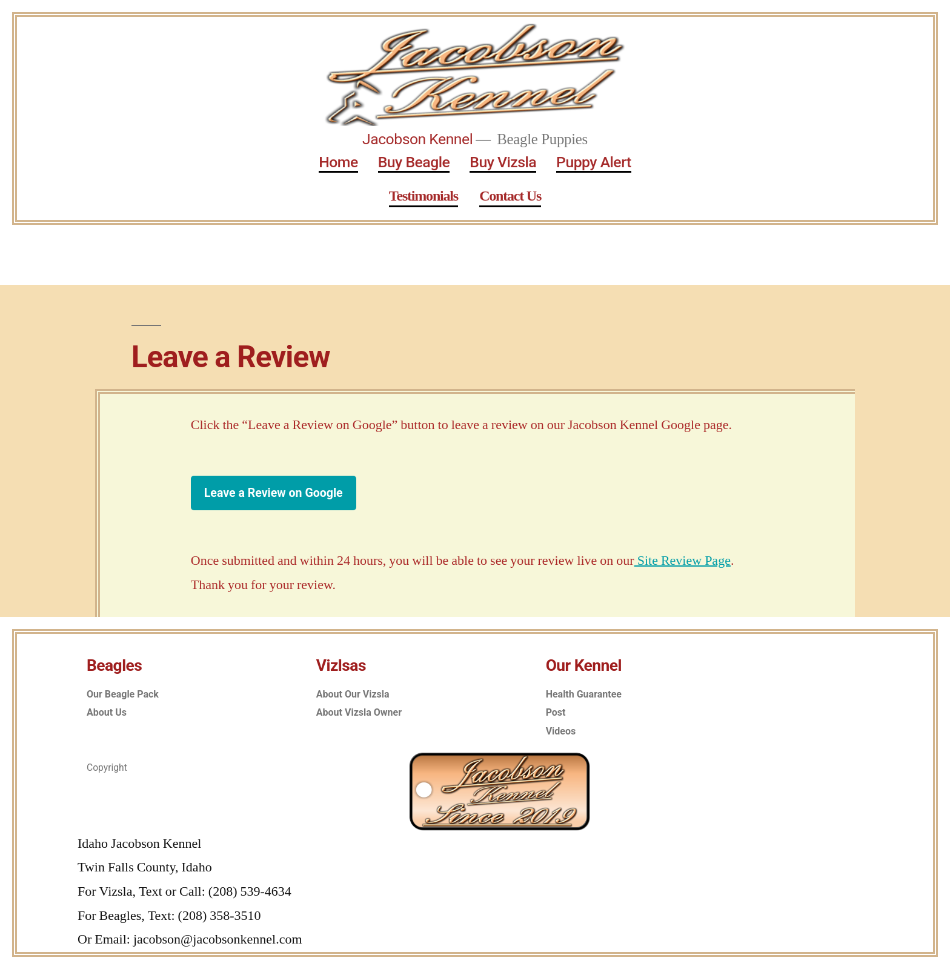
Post (556, 712)
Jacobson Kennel (417, 139)
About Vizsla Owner (359, 712)
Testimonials (423, 196)
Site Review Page (682, 560)
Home (338, 162)
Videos (561, 731)
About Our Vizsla (353, 694)
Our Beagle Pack (123, 694)
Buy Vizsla (503, 162)
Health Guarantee (584, 694)
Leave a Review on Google (273, 493)
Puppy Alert (593, 162)
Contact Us (510, 196)
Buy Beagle (414, 162)
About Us (107, 712)
